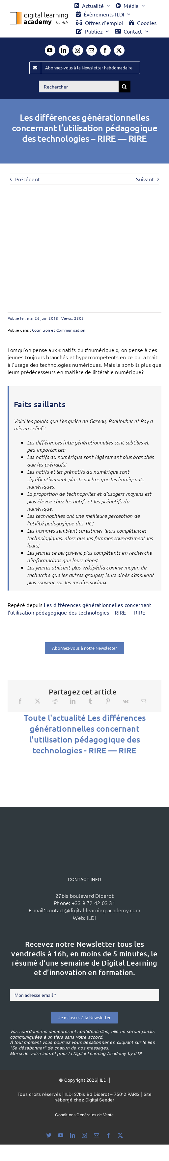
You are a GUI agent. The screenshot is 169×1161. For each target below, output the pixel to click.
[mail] (91, 50)
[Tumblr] (90, 701)
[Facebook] (20, 701)
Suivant (145, 179)
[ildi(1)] (84, 819)
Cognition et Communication (58, 330)
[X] (37, 701)
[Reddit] (55, 701)
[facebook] (105, 50)
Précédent (27, 179)
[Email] (143, 701)
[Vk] (126, 701)
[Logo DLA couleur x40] (39, 14)
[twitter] (119, 50)
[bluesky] (48, 1135)
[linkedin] (64, 50)
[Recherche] (124, 86)
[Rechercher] (79, 86)
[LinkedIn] (73, 701)
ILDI (91, 917)
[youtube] (50, 50)
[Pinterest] (108, 701)
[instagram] (77, 50)
